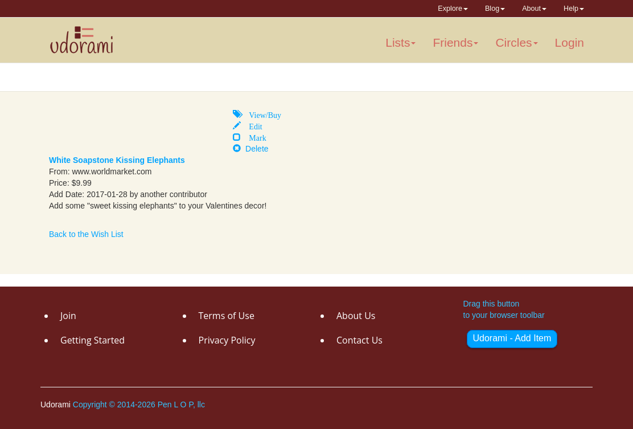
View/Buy (261, 114)
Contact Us (359, 340)
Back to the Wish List (86, 234)
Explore (453, 9)
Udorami (56, 404)
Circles (516, 42)
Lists (400, 42)
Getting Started (92, 340)
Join (68, 315)
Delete (250, 148)
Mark (253, 137)
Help (574, 9)
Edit (251, 125)
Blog (495, 9)
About (534, 9)
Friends (455, 42)
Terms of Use (226, 315)
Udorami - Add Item (512, 338)
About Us (356, 315)
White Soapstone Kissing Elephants (117, 160)
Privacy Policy (227, 340)
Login (569, 42)
